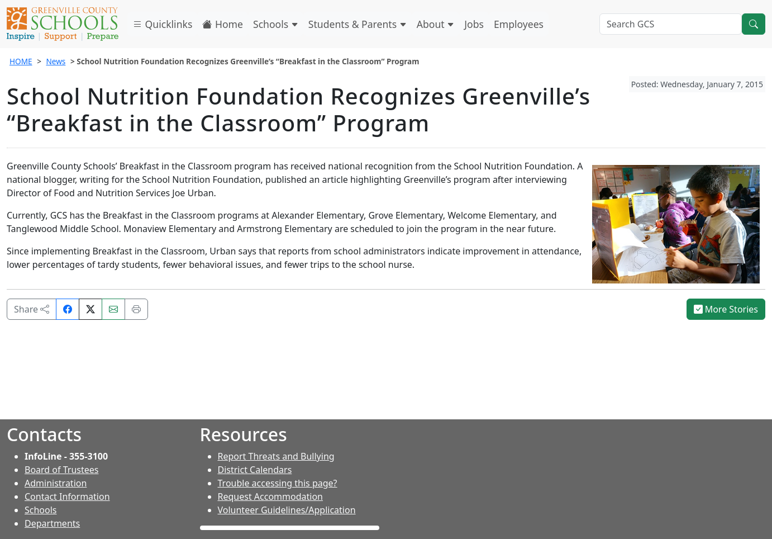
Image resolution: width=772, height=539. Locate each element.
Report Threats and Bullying (276, 456)
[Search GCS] (670, 24)
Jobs (474, 24)
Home (222, 24)
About (436, 24)
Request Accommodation (270, 496)
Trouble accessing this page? (277, 483)
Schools (275, 24)
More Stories (726, 309)
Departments (52, 523)
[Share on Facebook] (67, 309)
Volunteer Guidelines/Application (287, 510)
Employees (519, 24)
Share (31, 309)
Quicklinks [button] (162, 24)
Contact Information (67, 496)
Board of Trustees (61, 470)
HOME (20, 61)
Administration (56, 483)
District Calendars (255, 470)
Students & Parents (357, 24)
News (55, 61)
